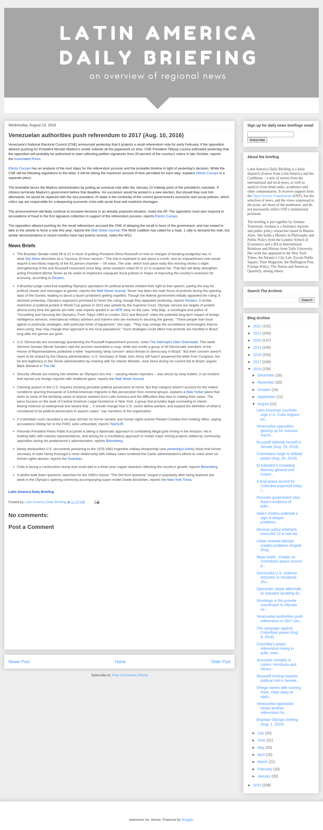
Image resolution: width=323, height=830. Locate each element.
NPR (118, 310)
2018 (257, 355)
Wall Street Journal (105, 230)
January (264, 776)
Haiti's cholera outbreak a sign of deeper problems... (277, 517)
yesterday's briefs (180, 449)
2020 (257, 340)
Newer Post (19, 661)
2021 (257, 333)
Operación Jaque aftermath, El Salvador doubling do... (280, 591)
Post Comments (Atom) (130, 675)
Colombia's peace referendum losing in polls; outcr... (275, 648)
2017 (257, 362)
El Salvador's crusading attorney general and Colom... (276, 469)
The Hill (49, 366)
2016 (257, 369)
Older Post (221, 661)
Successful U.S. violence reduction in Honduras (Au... (277, 577)
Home (120, 661)
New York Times (179, 480)
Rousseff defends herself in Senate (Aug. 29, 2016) (279, 444)
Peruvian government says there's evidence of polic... (278, 501)
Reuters (58, 278)
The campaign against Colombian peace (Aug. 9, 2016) (278, 632)
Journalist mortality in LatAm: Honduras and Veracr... (276, 664)
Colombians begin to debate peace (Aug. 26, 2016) (279, 456)
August (263, 404)
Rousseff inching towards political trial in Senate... (278, 678)
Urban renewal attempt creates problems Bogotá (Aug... (279, 545)
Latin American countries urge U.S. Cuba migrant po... (278, 414)
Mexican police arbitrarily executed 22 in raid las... (278, 531)
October (264, 390)
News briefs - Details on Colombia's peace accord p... (279, 561)
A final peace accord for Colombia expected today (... (279, 485)
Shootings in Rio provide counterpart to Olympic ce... (277, 605)
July (261, 733)
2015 (257, 785)
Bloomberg (114, 441)
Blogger (187, 820)
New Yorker (195, 392)
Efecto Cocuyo (19, 168)
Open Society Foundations (272, 196)
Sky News (32, 259)
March (263, 762)
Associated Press (27, 159)
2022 (257, 326)
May (261, 747)
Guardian (75, 459)
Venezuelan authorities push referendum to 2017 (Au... (280, 618)
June (261, 740)
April (261, 754)
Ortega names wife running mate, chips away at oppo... (279, 692)
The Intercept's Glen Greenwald (174, 342)
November (266, 382)
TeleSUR (116, 424)
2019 (257, 347)
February (265, 769)
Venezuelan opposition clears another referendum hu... (275, 708)
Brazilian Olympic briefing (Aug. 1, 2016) (277, 722)
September (266, 397)
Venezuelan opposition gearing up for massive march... (277, 430)
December (266, 375)
